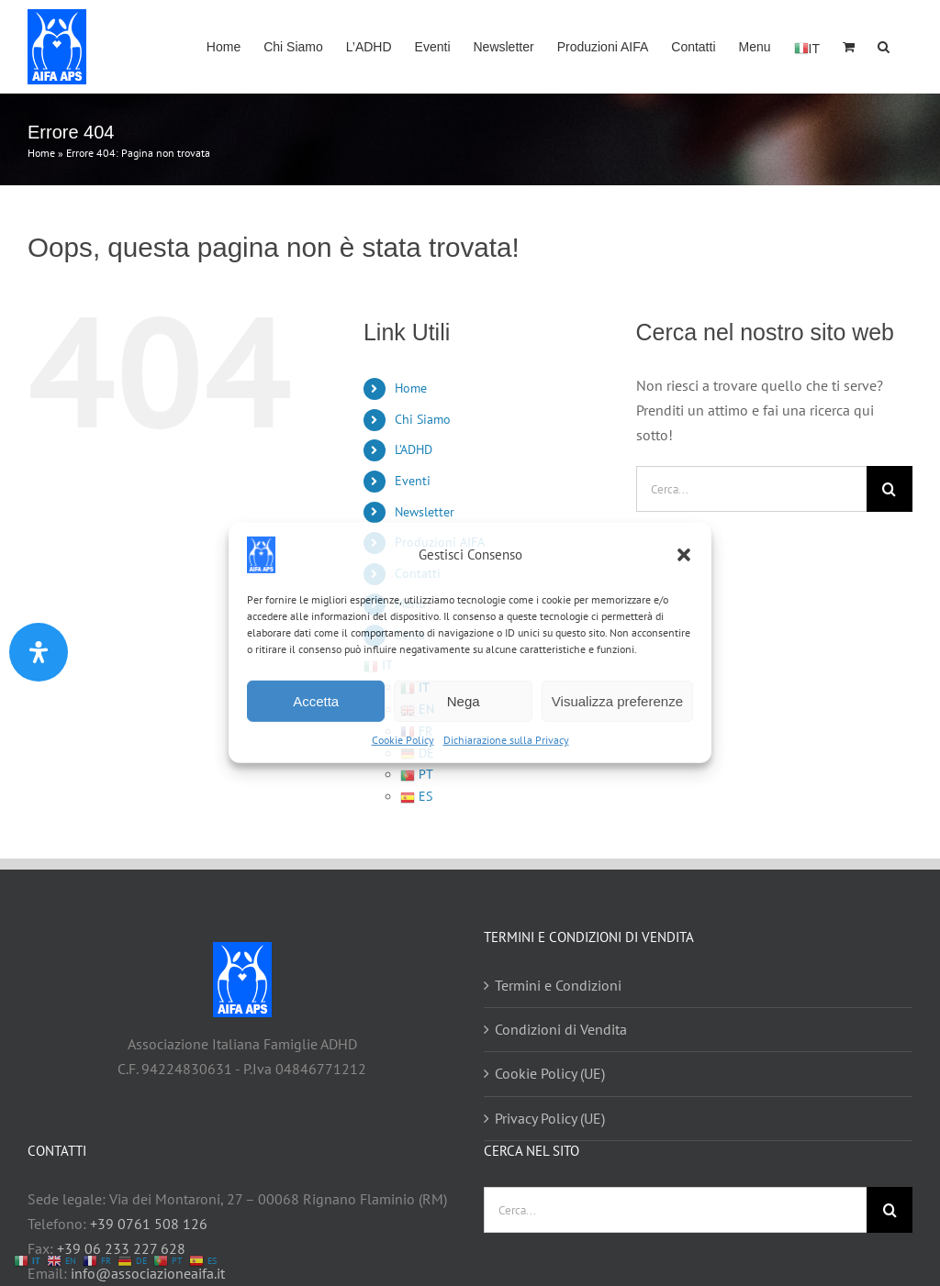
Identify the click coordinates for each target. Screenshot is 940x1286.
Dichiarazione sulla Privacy (506, 740)
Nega (463, 700)
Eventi (413, 480)
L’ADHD (413, 449)
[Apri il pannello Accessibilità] (38, 652)
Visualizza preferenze (617, 700)
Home (41, 153)
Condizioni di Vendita (561, 1029)
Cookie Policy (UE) (550, 1073)
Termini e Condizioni (558, 985)
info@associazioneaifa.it (148, 1273)
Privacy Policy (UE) (550, 1118)
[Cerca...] (751, 489)
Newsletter (424, 512)
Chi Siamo (423, 419)
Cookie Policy (403, 740)
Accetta (316, 700)
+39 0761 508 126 (148, 1223)
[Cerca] (889, 489)
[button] (684, 555)
